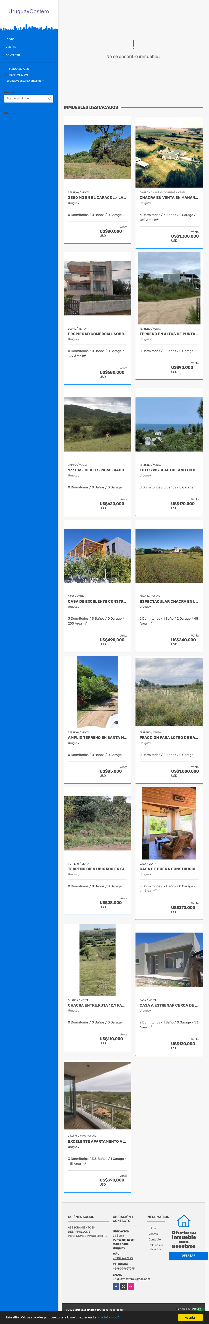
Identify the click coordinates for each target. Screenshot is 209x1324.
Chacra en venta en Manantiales (169, 198)
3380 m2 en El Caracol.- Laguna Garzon (97, 198)
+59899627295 (18, 75)
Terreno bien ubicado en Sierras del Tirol (97, 869)
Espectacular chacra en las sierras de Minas (169, 601)
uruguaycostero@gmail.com (25, 81)
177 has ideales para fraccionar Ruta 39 (97, 470)
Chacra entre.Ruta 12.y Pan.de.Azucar (97, 1005)
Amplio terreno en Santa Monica (97, 738)
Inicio (10, 38)
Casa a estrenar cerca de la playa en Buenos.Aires (169, 1005)
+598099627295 (18, 69)
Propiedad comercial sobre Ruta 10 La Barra (97, 334)
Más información (110, 1318)
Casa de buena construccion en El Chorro (169, 869)
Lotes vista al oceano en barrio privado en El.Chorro (169, 470)
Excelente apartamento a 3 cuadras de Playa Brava (97, 1141)
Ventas (11, 46)
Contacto (13, 55)
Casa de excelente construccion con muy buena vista (97, 601)
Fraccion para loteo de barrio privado (169, 738)
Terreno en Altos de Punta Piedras (169, 334)
